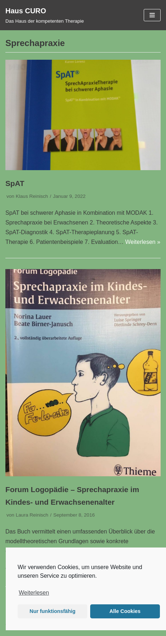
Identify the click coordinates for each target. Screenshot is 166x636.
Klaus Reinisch (32, 196)
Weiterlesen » (143, 242)
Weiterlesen (34, 593)
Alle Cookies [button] (125, 611)
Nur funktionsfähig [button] (52, 611)
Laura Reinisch (32, 515)
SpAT (14, 183)
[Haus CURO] (44, 15)
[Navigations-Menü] (152, 15)
